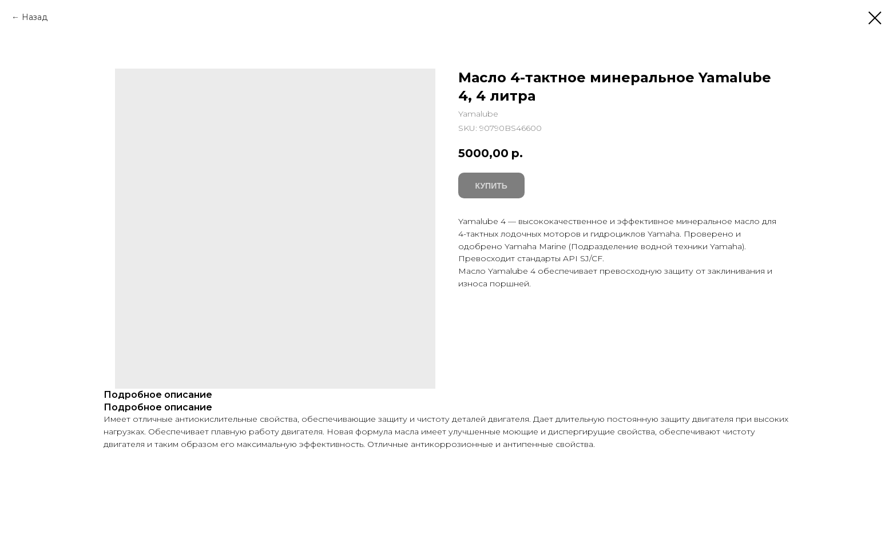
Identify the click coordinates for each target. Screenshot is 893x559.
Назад (34, 17)
